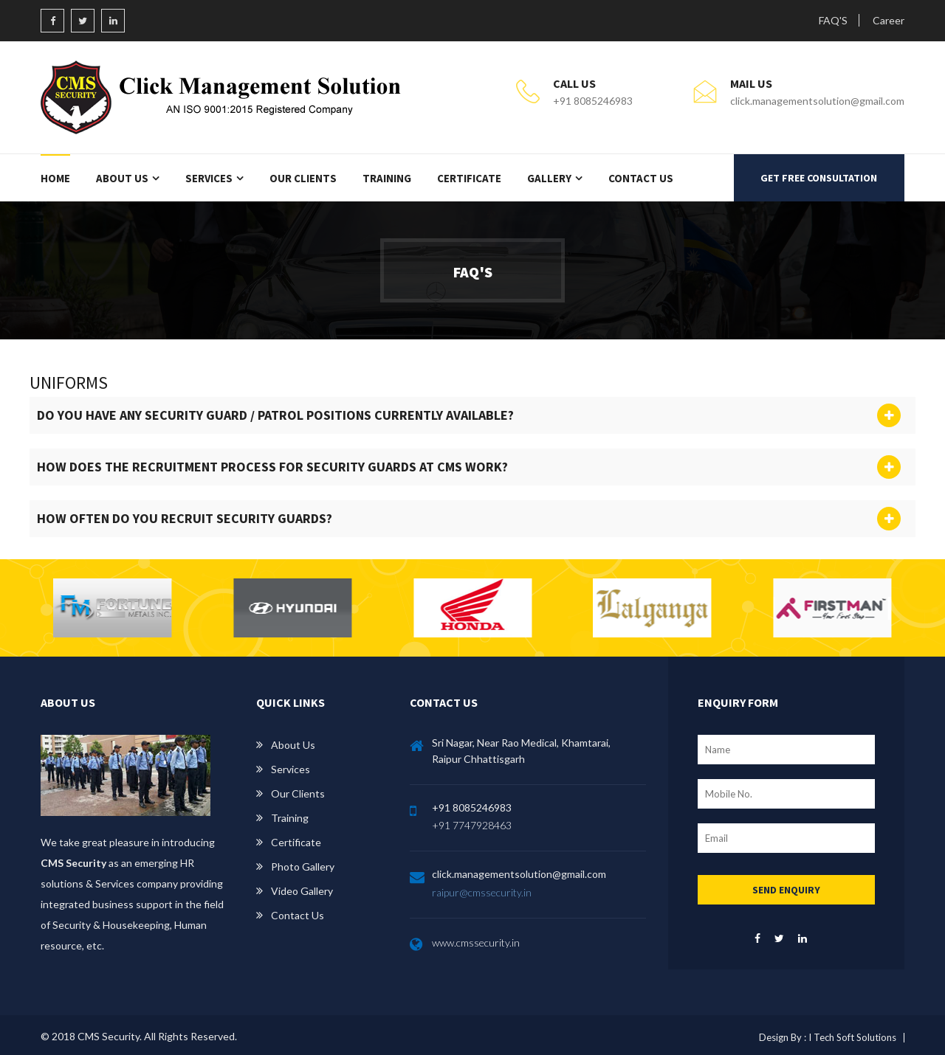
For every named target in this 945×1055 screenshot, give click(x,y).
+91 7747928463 (472, 825)
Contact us (297, 915)
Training (386, 178)
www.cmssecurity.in (476, 942)
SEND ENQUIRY (786, 889)
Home (55, 178)
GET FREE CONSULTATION (818, 177)
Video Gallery (302, 891)
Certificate (469, 178)
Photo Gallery (302, 866)
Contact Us (640, 178)
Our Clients (303, 178)
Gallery (549, 178)
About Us (122, 178)
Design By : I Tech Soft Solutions (827, 1037)
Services (209, 178)
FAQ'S (833, 20)
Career (888, 20)
